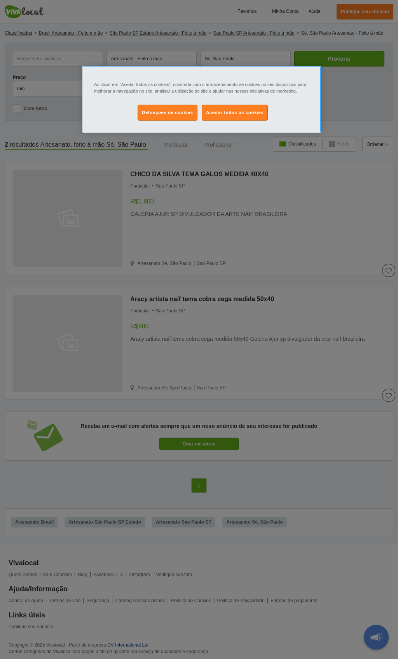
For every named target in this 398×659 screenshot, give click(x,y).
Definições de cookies (167, 112)
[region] (201, 99)
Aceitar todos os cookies (235, 112)
